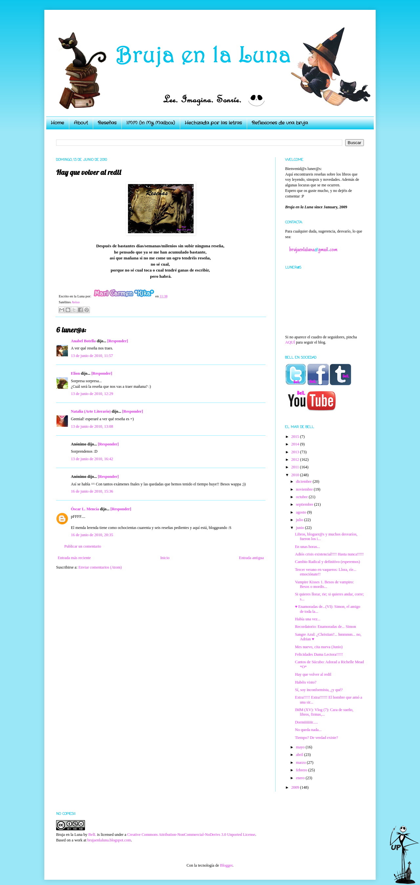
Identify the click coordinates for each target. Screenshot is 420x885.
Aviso (76, 302)
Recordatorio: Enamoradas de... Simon (325, 626)
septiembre (305, 504)
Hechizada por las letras (213, 123)
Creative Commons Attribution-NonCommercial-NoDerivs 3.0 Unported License (191, 834)
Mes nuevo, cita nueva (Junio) (319, 647)
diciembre (304, 481)
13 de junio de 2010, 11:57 (92, 355)
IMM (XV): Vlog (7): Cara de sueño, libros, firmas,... (324, 712)
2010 (295, 475)
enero (301, 778)
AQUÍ (290, 342)
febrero (302, 770)
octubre (302, 497)
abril (300, 754)
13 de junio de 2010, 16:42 (92, 459)
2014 (295, 444)
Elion (75, 373)
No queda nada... (308, 729)
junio (300, 527)
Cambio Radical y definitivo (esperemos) (327, 561)
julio (300, 520)
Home (57, 123)
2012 (295, 459)
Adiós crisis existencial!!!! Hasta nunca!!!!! (329, 554)
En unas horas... (307, 546)
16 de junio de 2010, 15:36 (92, 491)
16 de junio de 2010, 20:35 (92, 535)
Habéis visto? (305, 682)
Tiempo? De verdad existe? (316, 737)
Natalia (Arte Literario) (91, 411)
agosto (301, 512)
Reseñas (107, 123)
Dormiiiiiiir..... (306, 722)
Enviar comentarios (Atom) (100, 567)
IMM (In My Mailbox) (150, 123)
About (81, 123)
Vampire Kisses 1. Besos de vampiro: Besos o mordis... (324, 584)
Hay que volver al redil (313, 674)
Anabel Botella (83, 341)
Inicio (164, 557)
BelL (92, 834)
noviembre (305, 489)
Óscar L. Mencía (85, 509)
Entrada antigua (251, 557)
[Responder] (117, 341)
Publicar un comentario (82, 546)
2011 (295, 467)
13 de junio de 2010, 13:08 (92, 426)
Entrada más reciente (74, 557)
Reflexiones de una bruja (280, 123)
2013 (295, 452)
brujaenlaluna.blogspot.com (109, 840)
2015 (295, 436)
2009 (295, 787)
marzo (301, 762)
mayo (301, 747)
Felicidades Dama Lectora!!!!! (319, 654)
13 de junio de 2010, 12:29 (92, 393)
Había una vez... (308, 619)
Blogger (226, 865)
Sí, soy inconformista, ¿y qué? (319, 689)
